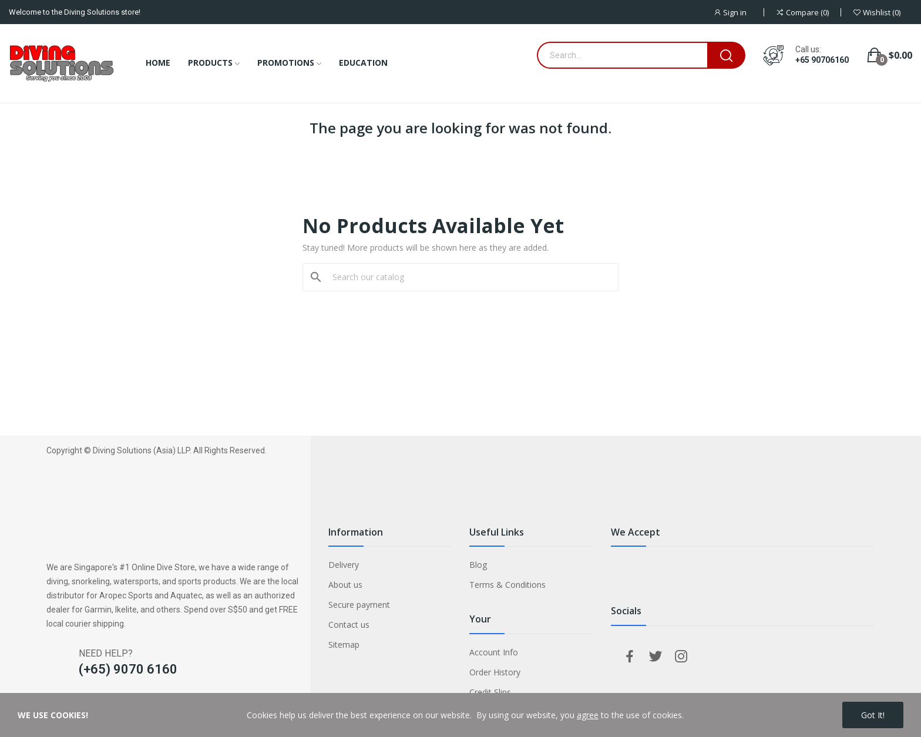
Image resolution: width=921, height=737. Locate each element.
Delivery (343, 564)
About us (345, 584)
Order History (494, 672)
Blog (478, 564)
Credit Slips (490, 692)
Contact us (348, 624)
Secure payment (359, 604)
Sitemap (343, 644)
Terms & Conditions (507, 584)
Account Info (493, 652)
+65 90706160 (822, 60)
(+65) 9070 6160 (128, 669)
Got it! (873, 715)
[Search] (467, 277)
